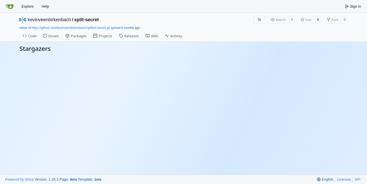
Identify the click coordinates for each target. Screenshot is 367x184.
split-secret (86, 19)
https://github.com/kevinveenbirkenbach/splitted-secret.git (71, 28)
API (358, 179)
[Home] (10, 6)
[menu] (325, 179)
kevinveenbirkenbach (49, 19)
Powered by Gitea (19, 179)
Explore (28, 6)
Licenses (344, 179)
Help (45, 6)
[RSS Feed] (259, 20)
